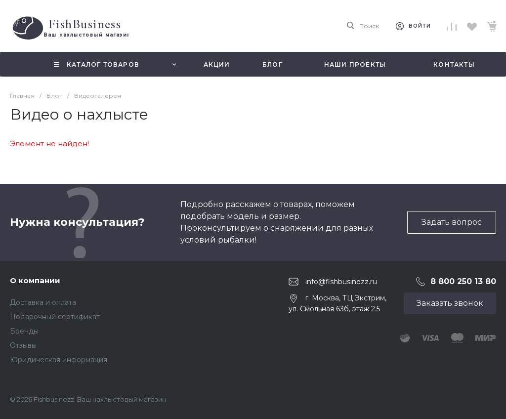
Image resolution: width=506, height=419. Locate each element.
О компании (35, 280)
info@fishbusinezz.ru (341, 281)
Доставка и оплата (43, 302)
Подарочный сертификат (55, 316)
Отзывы (23, 345)
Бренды (24, 331)
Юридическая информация (58, 359)
